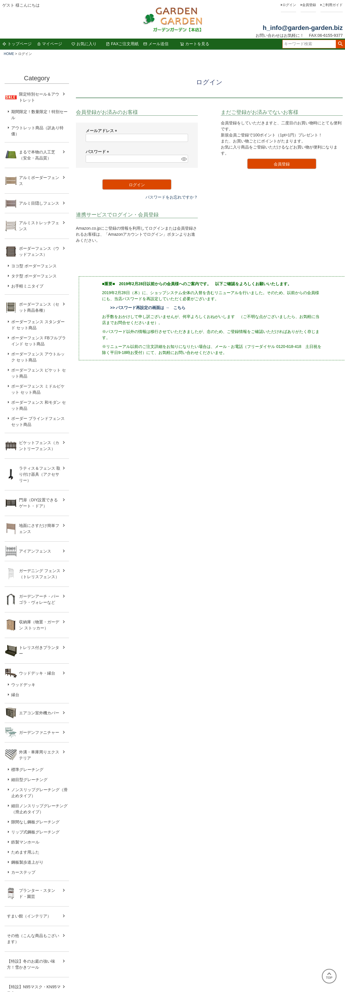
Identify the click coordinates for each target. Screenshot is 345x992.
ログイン (289, 5)
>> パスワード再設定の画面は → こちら (147, 307)
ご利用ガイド (332, 5)
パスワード (98, 151)
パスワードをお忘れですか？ (171, 197)
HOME (9, 54)
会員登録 (309, 5)
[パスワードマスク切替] (184, 159)
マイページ (49, 43)
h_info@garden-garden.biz (303, 27)
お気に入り (84, 43)
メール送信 (155, 43)
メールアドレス (102, 130)
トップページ (17, 43)
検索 (340, 44)
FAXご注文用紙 (122, 43)
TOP (329, 975)
